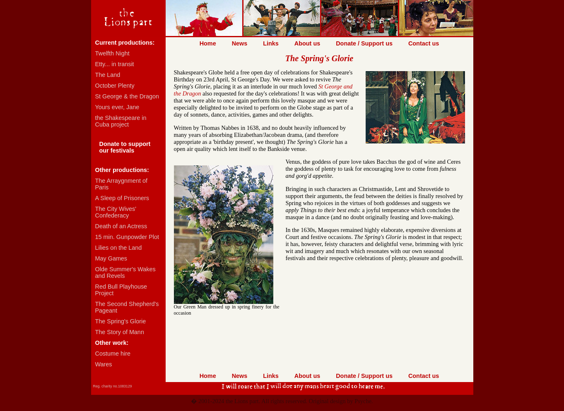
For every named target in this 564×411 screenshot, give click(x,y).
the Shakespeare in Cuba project (121, 121)
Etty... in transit (114, 64)
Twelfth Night (112, 53)
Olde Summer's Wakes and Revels (125, 272)
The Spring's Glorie (120, 321)
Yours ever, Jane (117, 107)
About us (307, 43)
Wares (103, 364)
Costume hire (113, 353)
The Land (108, 75)
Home (208, 43)
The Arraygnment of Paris (121, 184)
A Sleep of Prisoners (122, 198)
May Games (111, 258)
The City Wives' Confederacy (116, 212)
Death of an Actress (121, 226)
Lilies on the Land (118, 247)
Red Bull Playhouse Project (121, 289)
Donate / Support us (364, 43)
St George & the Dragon (127, 96)
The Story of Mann (119, 332)
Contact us (423, 43)
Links (271, 43)
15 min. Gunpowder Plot (127, 237)
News (240, 43)
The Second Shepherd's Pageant (127, 307)
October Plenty (115, 85)
